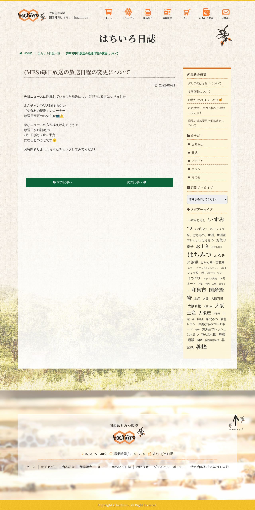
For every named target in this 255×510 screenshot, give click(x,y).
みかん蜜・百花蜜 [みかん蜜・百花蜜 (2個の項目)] (213, 262)
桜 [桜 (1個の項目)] (193, 319)
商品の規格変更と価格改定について (206, 123)
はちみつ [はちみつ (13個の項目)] (200, 254)
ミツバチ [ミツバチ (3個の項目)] (194, 278)
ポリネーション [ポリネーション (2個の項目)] (211, 273)
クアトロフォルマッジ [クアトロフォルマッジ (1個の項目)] (208, 268)
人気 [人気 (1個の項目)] (214, 284)
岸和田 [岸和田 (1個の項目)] (217, 313)
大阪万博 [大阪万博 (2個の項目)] (217, 298)
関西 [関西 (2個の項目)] (200, 340)
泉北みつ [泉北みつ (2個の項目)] (212, 319)
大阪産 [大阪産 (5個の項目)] (204, 313)
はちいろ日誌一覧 (49, 53)
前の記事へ (63, 182)
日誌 (194, 152)
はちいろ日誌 (121, 467)
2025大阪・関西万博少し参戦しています (206, 110)
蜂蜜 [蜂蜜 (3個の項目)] (222, 334)
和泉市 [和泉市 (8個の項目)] (198, 290)
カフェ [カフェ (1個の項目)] (191, 268)
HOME (26, 53)
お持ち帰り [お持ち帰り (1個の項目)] (216, 247)
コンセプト (49, 467)
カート (102, 467)
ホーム (31, 467)
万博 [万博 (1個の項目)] (200, 284)
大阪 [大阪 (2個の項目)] (206, 298)
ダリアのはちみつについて (205, 83)
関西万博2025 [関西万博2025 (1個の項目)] (212, 340)
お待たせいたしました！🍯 (205, 99)
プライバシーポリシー (169, 467)
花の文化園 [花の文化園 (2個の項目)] (208, 334)
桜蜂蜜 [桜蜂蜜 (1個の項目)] (200, 319)
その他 (196, 177)
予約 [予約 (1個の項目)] (207, 284)
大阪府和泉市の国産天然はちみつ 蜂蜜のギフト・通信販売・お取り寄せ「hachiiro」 (32, 15)
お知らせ (197, 144)
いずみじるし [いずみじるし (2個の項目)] (197, 220)
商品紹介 (68, 467)
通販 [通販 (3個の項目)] (191, 340)
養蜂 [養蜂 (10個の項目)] (201, 347)
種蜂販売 (85, 467)
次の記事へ (136, 182)
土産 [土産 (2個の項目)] (197, 298)
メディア (197, 160)
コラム (196, 169)
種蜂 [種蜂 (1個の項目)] (197, 329)
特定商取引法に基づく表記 (209, 467)
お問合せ (142, 467)
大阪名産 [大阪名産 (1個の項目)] (208, 306)
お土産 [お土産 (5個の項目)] (202, 246)
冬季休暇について (199, 91)
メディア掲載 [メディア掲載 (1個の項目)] (210, 278)
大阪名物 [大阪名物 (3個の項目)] (194, 306)
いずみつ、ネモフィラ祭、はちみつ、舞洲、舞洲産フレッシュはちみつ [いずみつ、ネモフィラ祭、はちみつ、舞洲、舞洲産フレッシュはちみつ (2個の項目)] (206, 234)
